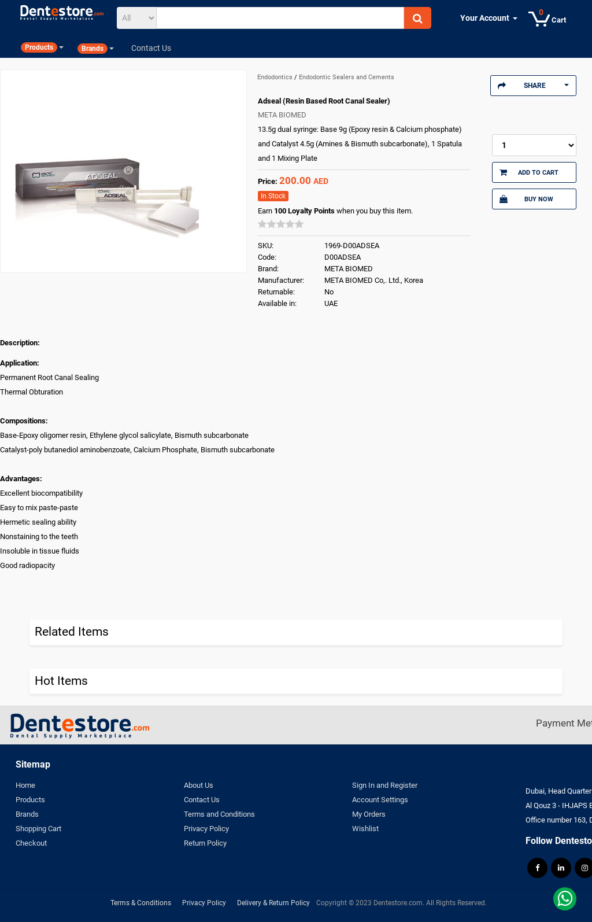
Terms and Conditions (219, 814)
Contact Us (202, 799)
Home (25, 785)
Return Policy (205, 843)
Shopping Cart (38, 828)
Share (533, 85)
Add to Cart (529, 172)
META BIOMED (282, 114)
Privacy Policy (206, 828)
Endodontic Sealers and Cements (346, 77)
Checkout (31, 843)
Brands (27, 814)
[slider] (281, 223)
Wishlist (365, 828)
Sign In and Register (384, 785)
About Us (198, 785)
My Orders (369, 814)
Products (30, 799)
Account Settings (380, 799)
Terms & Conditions (140, 903)
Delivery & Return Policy (273, 903)
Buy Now (526, 199)
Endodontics (275, 77)
